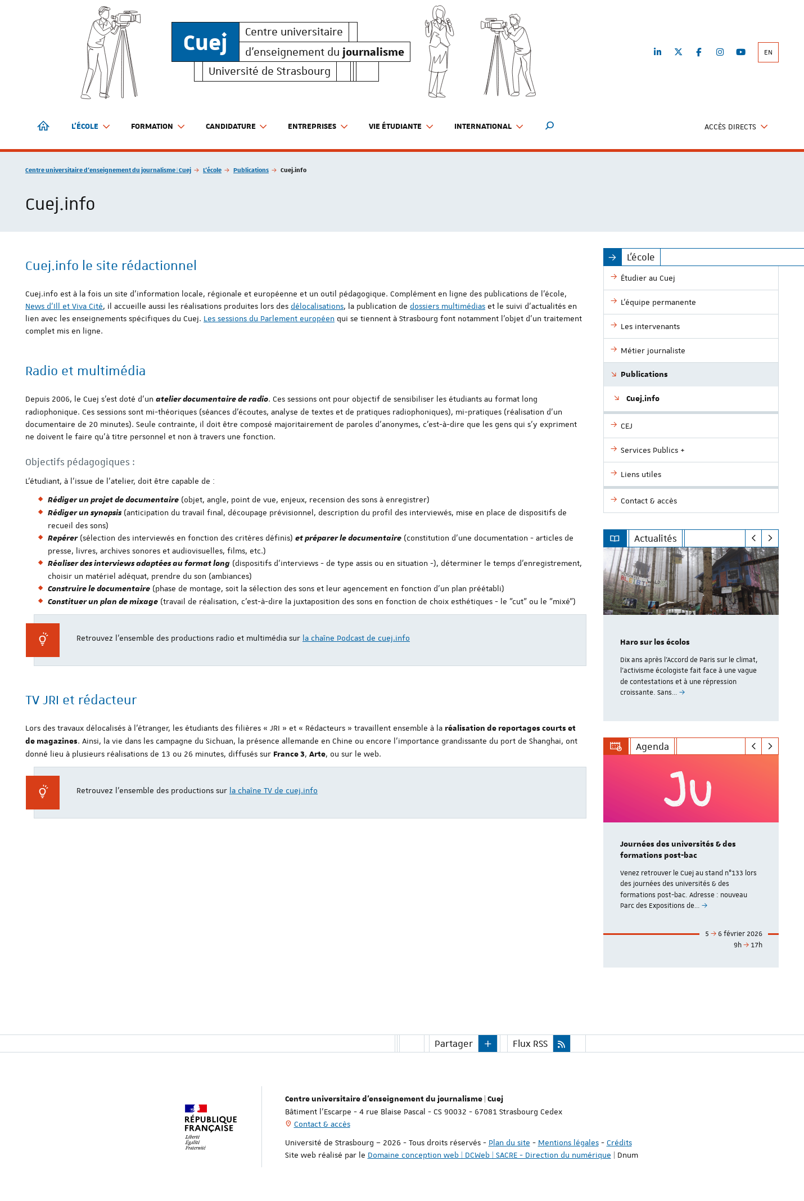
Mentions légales (568, 1142)
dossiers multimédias (447, 306)
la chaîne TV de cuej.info (273, 790)
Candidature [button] (237, 126)
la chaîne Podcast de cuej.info (356, 638)
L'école (212, 169)
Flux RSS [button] (530, 1043)
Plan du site (509, 1142)
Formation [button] (158, 126)
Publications (251, 169)
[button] (550, 126)
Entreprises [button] (318, 126)
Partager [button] (454, 1043)
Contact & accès (322, 1124)
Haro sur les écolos (655, 642)
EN (768, 52)
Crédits (619, 1142)
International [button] (489, 126)
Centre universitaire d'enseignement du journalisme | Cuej (108, 169)
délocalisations (317, 306)
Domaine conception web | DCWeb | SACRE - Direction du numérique (489, 1155)
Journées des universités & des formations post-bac (678, 850)
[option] (691, 634)
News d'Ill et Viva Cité (64, 306)
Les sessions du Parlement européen (269, 318)
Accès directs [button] (736, 126)
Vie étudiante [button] (401, 126)
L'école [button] (91, 126)
